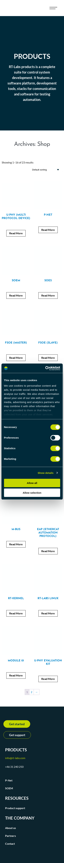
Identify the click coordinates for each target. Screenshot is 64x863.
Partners (10, 835)
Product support (15, 808)
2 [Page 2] (31, 692)
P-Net (8, 780)
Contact (10, 843)
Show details (46, 472)
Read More (16, 233)
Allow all (32, 483)
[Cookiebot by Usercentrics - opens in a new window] (45, 368)
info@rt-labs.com (15, 758)
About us (10, 827)
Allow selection (32, 492)
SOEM (9, 788)
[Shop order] (46, 169)
